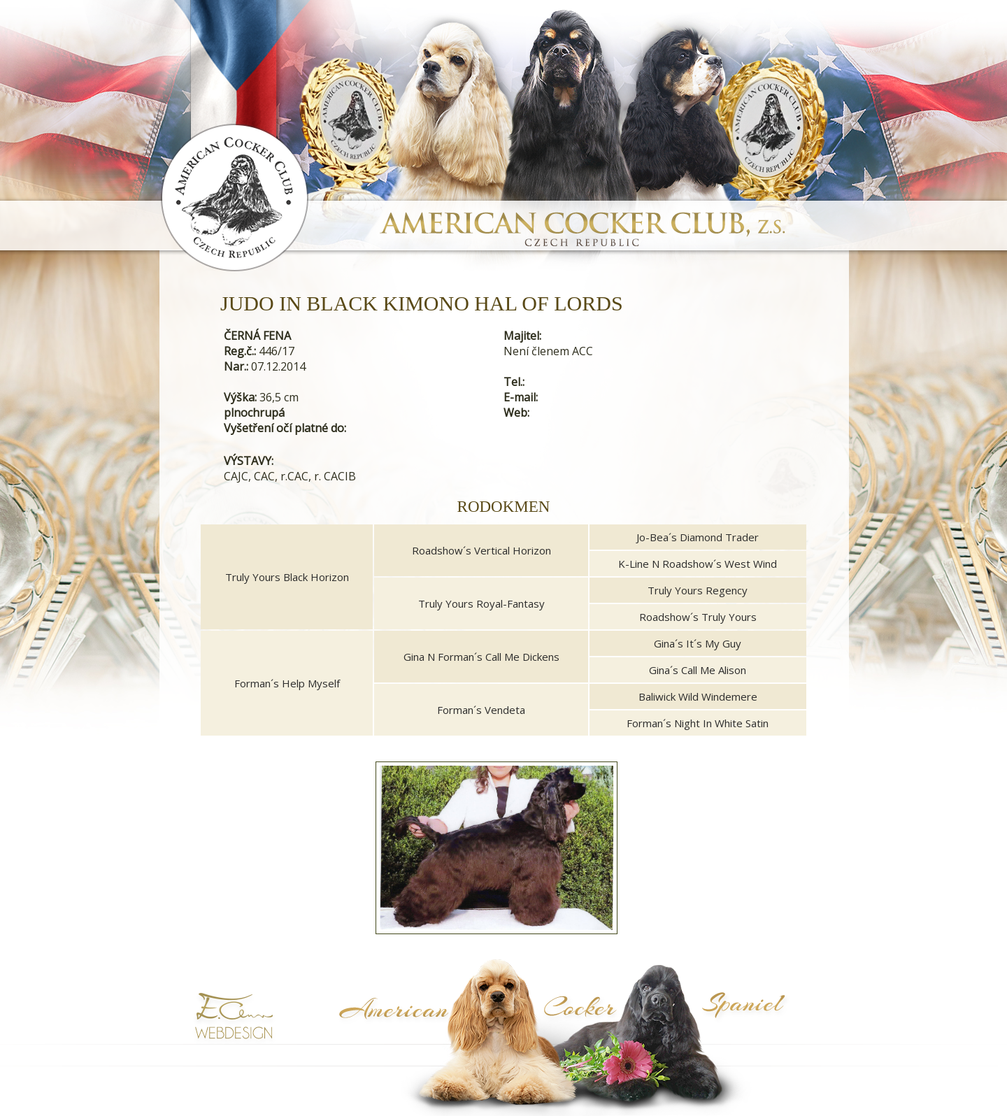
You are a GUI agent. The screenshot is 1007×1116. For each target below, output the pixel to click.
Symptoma (764, 1036)
